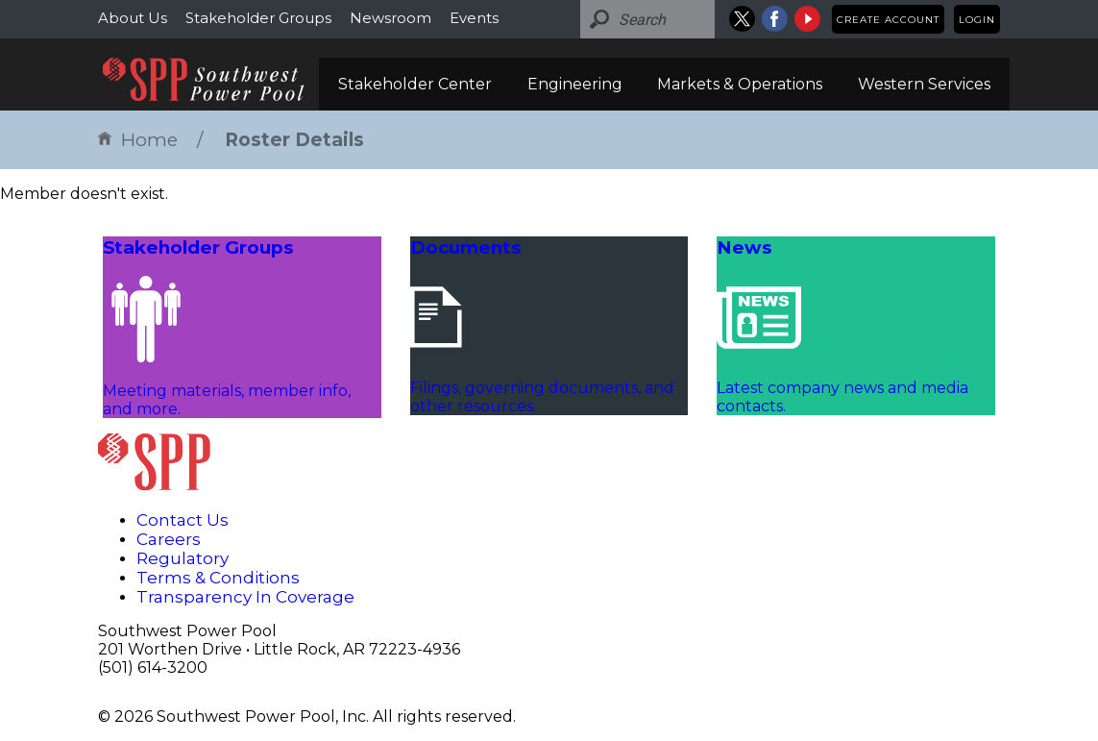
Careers (168, 539)
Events (474, 18)
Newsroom (390, 18)
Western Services (924, 84)
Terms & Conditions (218, 577)
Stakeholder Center (415, 84)
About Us (132, 18)
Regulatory (182, 558)
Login (977, 19)
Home (138, 140)
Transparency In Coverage (245, 596)
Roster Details (294, 140)
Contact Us (182, 520)
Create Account (888, 19)
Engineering (574, 84)
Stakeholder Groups (258, 18)
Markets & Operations (739, 84)
